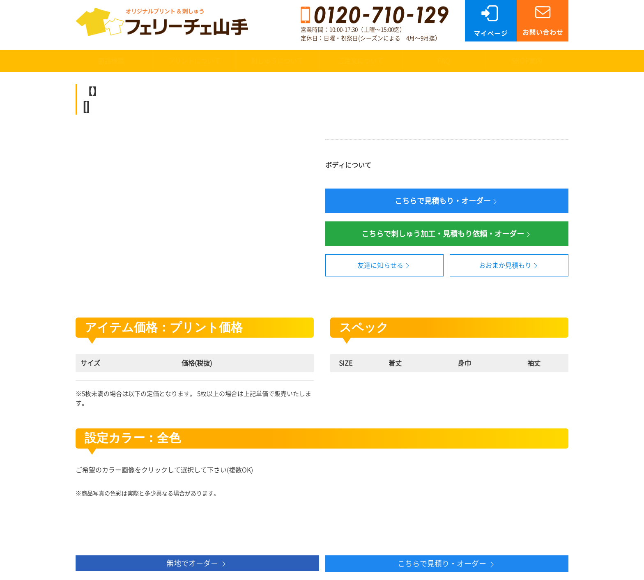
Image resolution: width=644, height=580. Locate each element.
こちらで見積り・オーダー (447, 564)
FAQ (443, 61)
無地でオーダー (197, 563)
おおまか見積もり (509, 266)
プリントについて (194, 61)
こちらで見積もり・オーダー (447, 201)
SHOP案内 (526, 61)
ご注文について (361, 61)
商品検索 (111, 61)
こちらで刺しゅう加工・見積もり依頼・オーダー (446, 234)
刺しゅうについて (277, 61)
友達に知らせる (384, 266)
